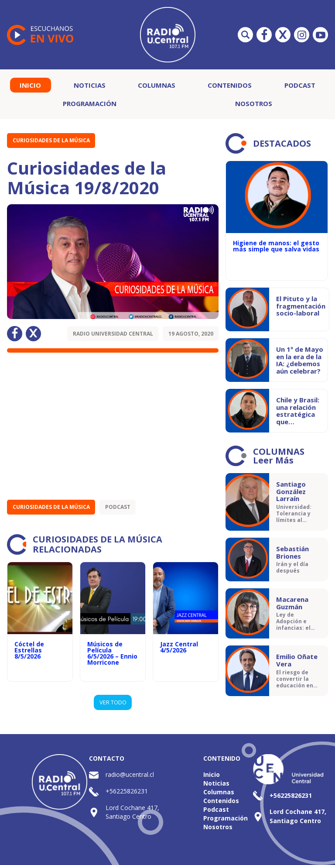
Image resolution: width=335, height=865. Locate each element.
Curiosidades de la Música (51, 140)
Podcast (299, 85)
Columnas (156, 85)
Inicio (30, 85)
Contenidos (230, 85)
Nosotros (253, 103)
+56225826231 (127, 791)
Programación (89, 103)
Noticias (90, 85)
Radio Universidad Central (113, 333)
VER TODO (112, 702)
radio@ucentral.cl (130, 774)
